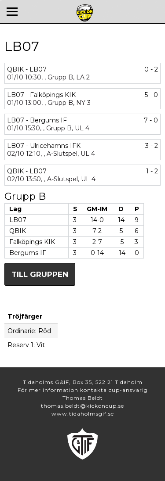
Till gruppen (39, 274)
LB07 (17, 220)
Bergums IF (27, 253)
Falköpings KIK (32, 242)
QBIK (17, 231)
